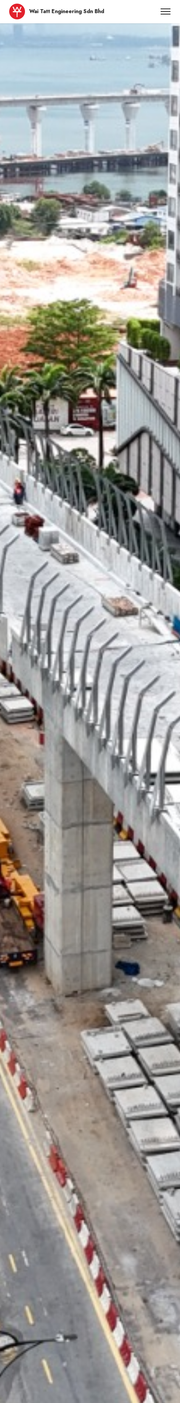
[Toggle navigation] (166, 11)
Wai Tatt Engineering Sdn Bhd (66, 11)
